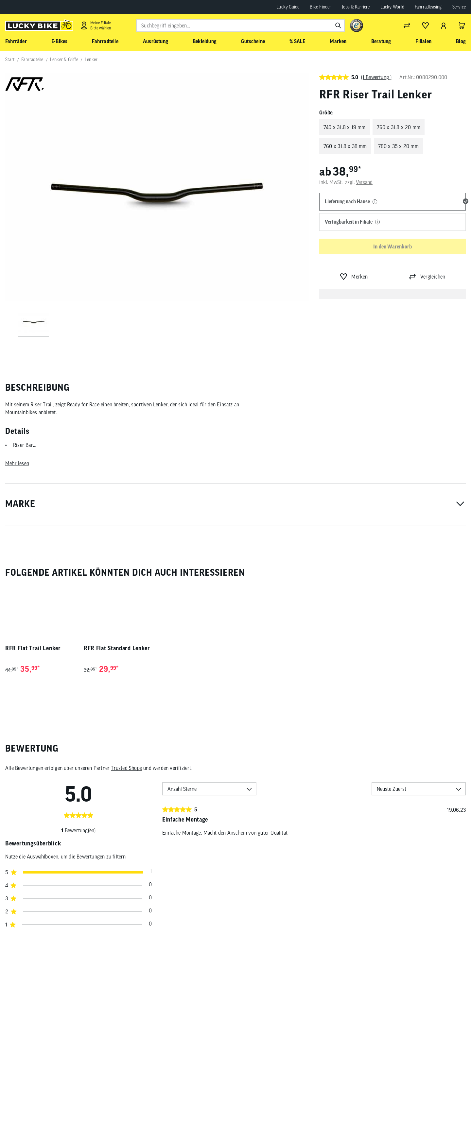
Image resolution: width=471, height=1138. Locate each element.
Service (459, 6)
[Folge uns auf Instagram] (379, 1116)
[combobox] (240, 25)
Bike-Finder (320, 6)
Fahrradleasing (428, 6)
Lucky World (392, 6)
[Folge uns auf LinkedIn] (415, 1116)
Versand (364, 182)
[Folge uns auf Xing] (433, 1116)
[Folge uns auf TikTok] (451, 1116)
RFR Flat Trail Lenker (33, 648)
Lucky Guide (287, 6)
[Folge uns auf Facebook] (361, 1116)
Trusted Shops (126, 768)
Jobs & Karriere (356, 6)
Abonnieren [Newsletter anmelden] (320, 1117)
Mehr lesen (17, 463)
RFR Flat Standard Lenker (117, 648)
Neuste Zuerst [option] (391, 789)
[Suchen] (338, 25)
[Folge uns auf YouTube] (397, 1116)
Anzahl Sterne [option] (182, 789)
